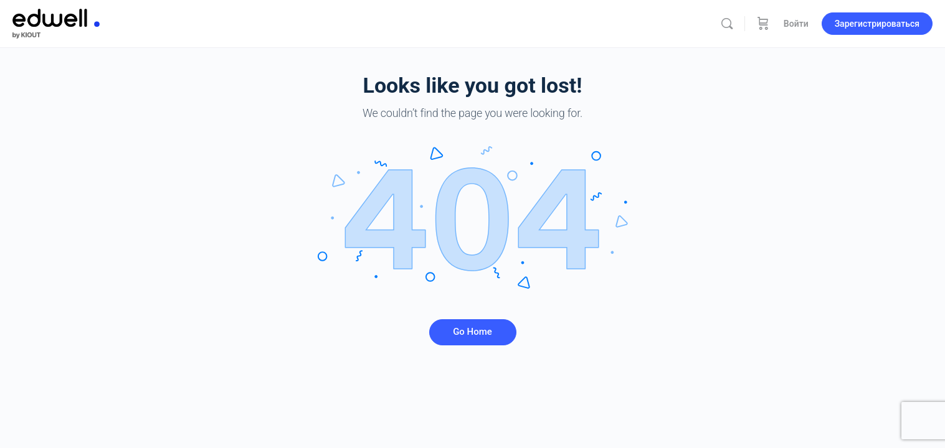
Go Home (472, 331)
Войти (796, 24)
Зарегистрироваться (877, 24)
